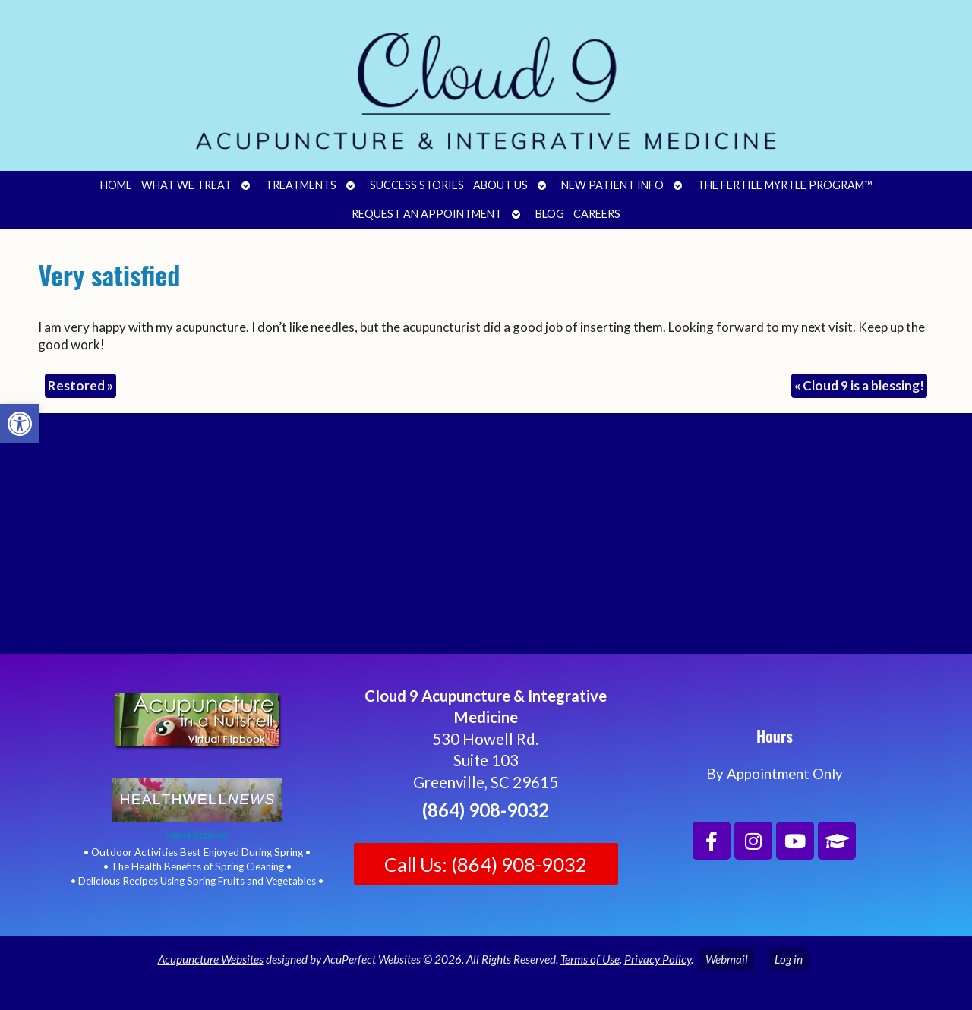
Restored (80, 385)
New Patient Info (612, 184)
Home (116, 184)
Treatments (300, 184)
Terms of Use (590, 959)
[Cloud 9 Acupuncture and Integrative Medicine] (486, 540)
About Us (500, 184)
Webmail (726, 959)
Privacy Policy (657, 959)
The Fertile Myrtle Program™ (784, 184)
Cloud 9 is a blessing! (859, 385)
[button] (19, 423)
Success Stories (417, 184)
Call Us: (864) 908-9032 (485, 864)
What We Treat (186, 184)
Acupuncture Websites (211, 959)
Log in (789, 959)
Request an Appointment (427, 213)
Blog (549, 213)
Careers (596, 213)
